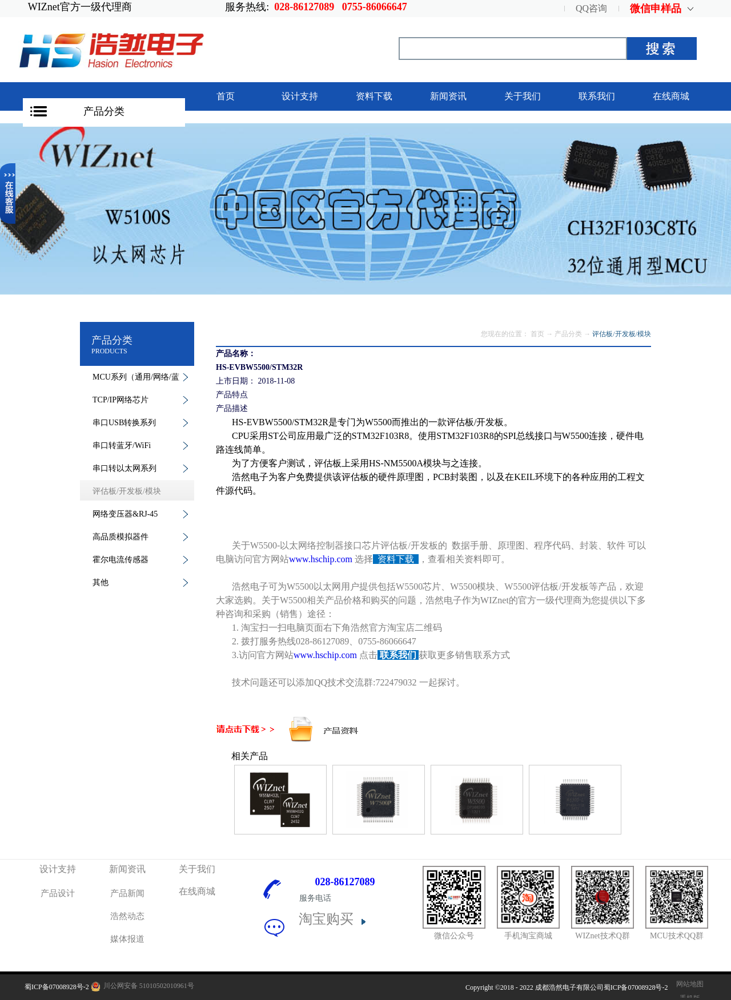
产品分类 (103, 111)
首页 (225, 96)
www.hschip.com (320, 559)
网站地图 (688, 984)
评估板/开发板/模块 (621, 334)
